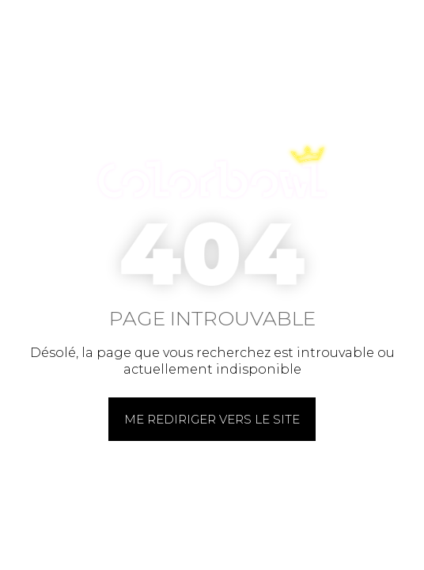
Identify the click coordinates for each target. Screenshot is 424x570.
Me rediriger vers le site (212, 419)
